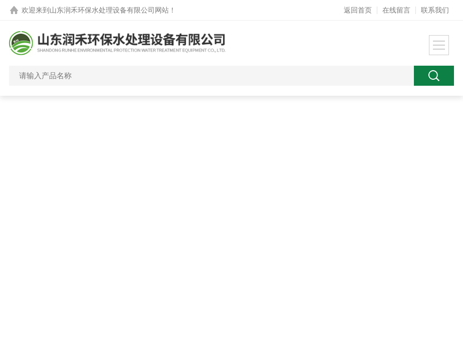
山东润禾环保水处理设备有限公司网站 (109, 10)
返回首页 (358, 10)
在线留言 (396, 10)
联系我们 (435, 10)
